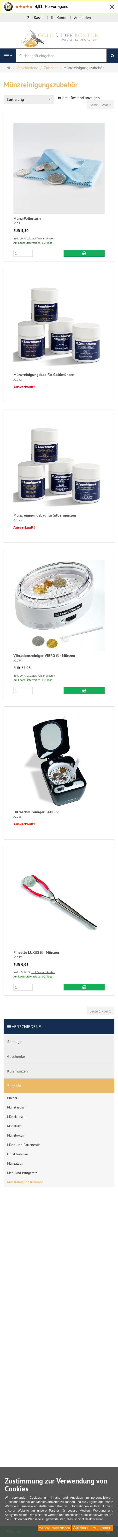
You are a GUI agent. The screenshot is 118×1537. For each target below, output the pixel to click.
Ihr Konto (58, 17)
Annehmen (102, 1528)
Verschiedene (26, 1026)
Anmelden (82, 17)
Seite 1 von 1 (100, 104)
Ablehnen (81, 1528)
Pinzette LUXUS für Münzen (36, 952)
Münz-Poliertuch (27, 218)
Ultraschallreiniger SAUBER (36, 812)
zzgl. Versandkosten (43, 238)
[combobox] (29, 99)
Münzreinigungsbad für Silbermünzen (44, 515)
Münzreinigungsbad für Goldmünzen (43, 374)
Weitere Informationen (54, 1528)
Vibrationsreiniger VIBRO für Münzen (44, 655)
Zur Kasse (35, 17)
